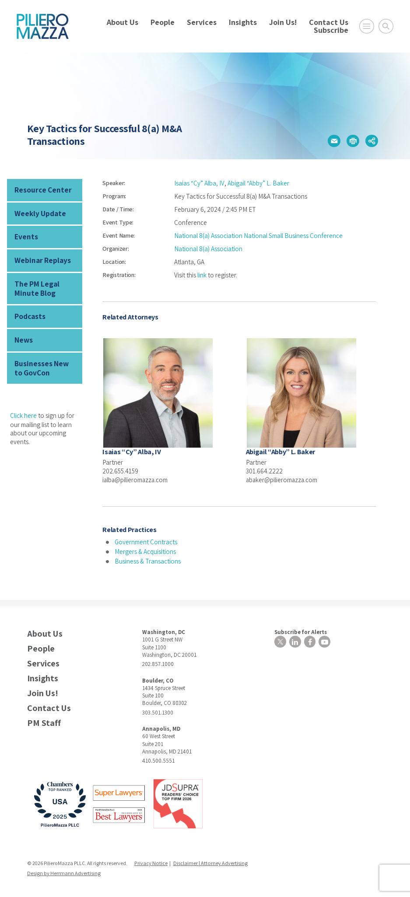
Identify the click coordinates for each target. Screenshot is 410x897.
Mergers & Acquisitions (145, 551)
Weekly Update (38, 212)
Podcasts (29, 312)
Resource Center (41, 189)
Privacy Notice (150, 862)
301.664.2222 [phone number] (264, 470)
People (163, 22)
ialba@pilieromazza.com (135, 479)
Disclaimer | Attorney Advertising (208, 862)
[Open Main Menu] (366, 26)
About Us (122, 22)
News (23, 335)
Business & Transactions (148, 561)
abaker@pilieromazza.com (282, 479)
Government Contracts (146, 541)
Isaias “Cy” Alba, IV (199, 183)
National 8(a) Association (208, 249)
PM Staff (44, 722)
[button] (334, 141)
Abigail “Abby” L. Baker (258, 183)
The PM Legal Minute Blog (35, 285)
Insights (243, 22)
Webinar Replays (40, 258)
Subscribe (331, 30)
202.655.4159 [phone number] (120, 470)
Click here (23, 409)
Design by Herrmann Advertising (63, 872)
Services (202, 22)
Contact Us (328, 22)
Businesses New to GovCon (44, 362)
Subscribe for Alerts (298, 630)
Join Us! (283, 22)
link (202, 275)
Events (25, 235)
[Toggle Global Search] (385, 26)
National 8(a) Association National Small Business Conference (258, 235)
